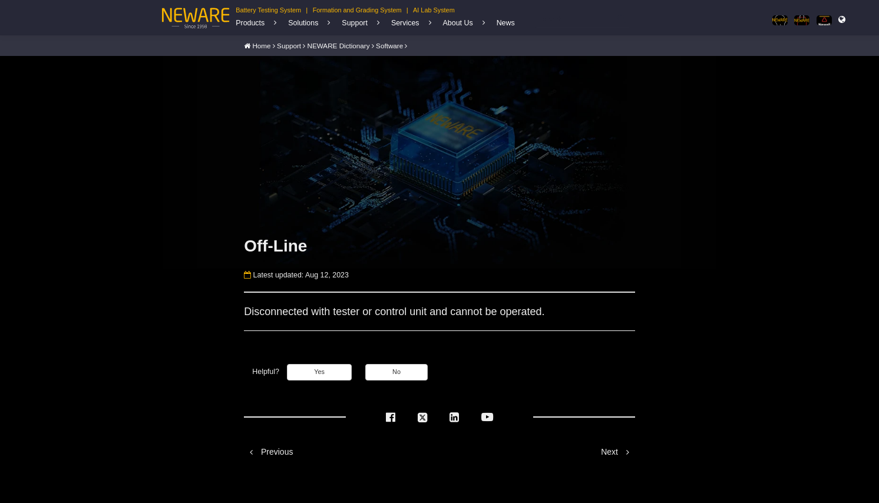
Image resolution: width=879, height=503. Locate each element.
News (506, 23)
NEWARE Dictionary (339, 45)
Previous (268, 450)
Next (618, 450)
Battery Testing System (268, 10)
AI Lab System (434, 10)
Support (355, 23)
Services (405, 23)
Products (250, 23)
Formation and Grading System (357, 10)
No (396, 371)
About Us (458, 23)
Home (261, 45)
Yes (319, 371)
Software (389, 45)
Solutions (303, 23)
